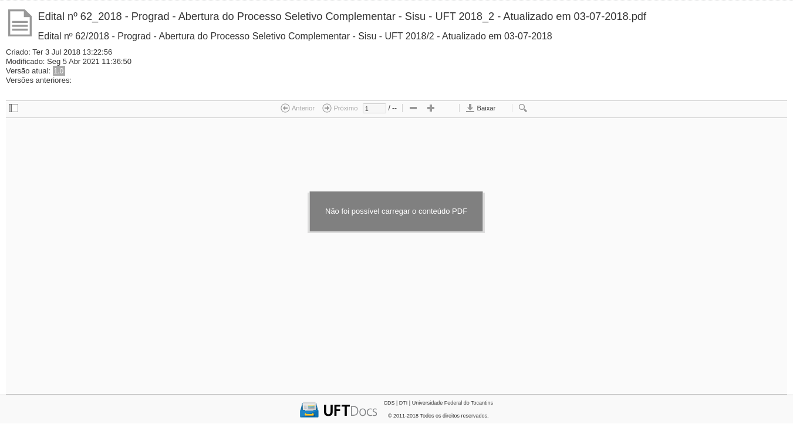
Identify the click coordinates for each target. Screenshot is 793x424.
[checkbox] (13, 109)
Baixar (480, 108)
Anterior (298, 108)
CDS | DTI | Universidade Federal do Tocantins (438, 403)
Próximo (339, 108)
